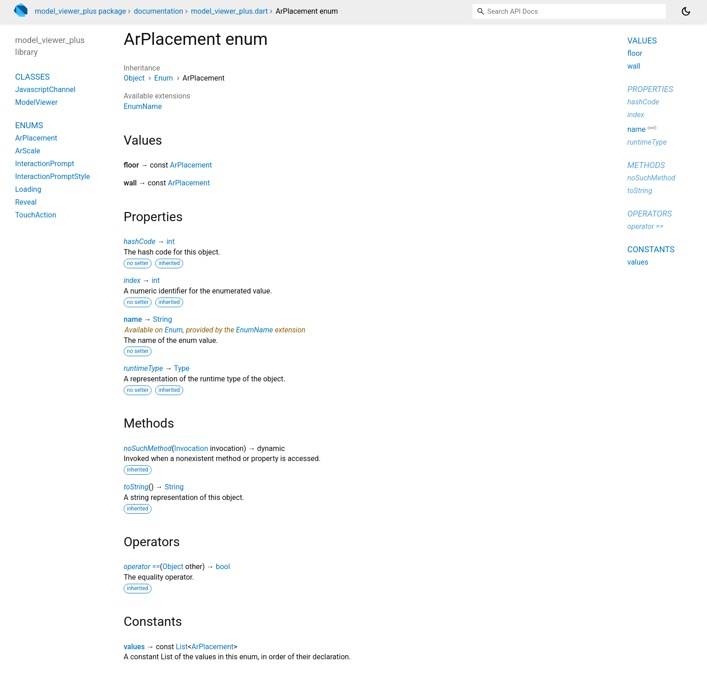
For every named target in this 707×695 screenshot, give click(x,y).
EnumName (143, 106)
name (133, 319)
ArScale (27, 151)
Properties (650, 89)
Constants (650, 249)
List (182, 646)
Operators (649, 213)
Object (134, 78)
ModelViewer (36, 102)
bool (223, 566)
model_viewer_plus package (80, 11)
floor (634, 53)
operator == (142, 566)
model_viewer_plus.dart (229, 11)
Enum (163, 78)
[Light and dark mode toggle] (686, 11)
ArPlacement (191, 165)
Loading (28, 189)
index (132, 280)
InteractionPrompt (44, 163)
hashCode (139, 241)
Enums (29, 125)
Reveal (26, 202)
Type (182, 368)
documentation (158, 11)
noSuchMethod (148, 448)
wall (634, 66)
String (162, 319)
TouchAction (35, 215)
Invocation (191, 448)
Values (642, 40)
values (134, 646)
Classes (32, 76)
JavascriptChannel (45, 89)
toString (136, 487)
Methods (646, 165)
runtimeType (143, 368)
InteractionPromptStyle (52, 176)
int (170, 241)
